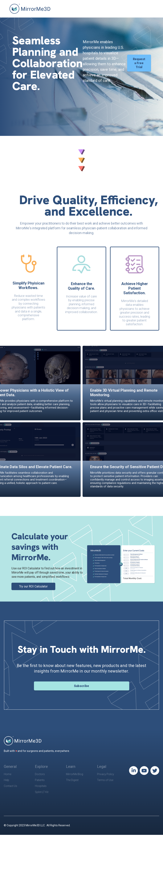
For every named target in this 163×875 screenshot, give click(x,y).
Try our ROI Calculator (33, 586)
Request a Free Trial (139, 63)
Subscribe (81, 686)
